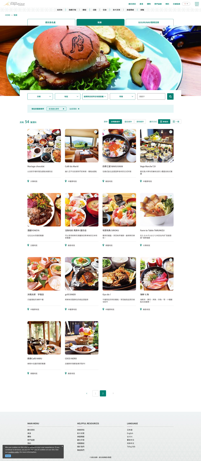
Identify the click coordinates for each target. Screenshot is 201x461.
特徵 (121, 96)
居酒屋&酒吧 (56, 108)
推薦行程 (72, 10)
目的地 (59, 10)
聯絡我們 (80, 450)
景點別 (164, 121)
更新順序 (140, 121)
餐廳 (15, 15)
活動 (94, 10)
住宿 (105, 10)
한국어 (129, 436)
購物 (29, 436)
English (130, 433)
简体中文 (130, 443)
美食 (29, 433)
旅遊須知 (80, 429)
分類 (39, 96)
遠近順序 (128, 121)
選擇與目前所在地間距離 (94, 96)
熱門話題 (31, 440)
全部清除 (74, 108)
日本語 (129, 429)
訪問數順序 (115, 121)
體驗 (84, 10)
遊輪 (142, 10)
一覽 (176, 121)
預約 (29, 443)
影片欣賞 (116, 10)
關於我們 (80, 446)
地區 (66, 96)
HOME (7, 15)
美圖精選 (130, 10)
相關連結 (80, 443)
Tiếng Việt (131, 446)
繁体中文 (130, 440)
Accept (8, 456)
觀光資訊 (31, 429)
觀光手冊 (80, 440)
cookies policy (13, 452)
